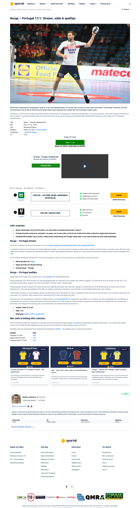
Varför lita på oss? (107, 459)
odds (77, 323)
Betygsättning (106, 452)
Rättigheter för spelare (47, 459)
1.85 (34, 335)
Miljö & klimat (45, 470)
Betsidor (43, 4)
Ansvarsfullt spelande (47, 452)
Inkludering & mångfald (17, 463)
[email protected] (20, 406)
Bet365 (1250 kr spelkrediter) (34, 314)
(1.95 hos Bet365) (40, 130)
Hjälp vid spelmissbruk (47, 456)
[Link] (29, 357)
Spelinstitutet (45, 463)
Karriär (104, 463)
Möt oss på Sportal (108, 456)
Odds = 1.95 (70, 142)
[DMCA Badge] (21, 497)
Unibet (21, 216)
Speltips (82, 4)
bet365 (21, 200)
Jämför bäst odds (57, 4)
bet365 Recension (119, 200)
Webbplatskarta (76, 463)
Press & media (76, 459)
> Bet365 (27, 132)
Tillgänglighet (76, 470)
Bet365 (58, 329)
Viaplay (34, 132)
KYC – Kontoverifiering (17, 459)
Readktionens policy (108, 466)
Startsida (13, 10)
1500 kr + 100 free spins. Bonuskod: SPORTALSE (50, 196)
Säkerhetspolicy (76, 466)
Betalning (71, 4)
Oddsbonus (31, 4)
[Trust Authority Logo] (40, 497)
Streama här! (46, 165)
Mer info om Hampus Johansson (23, 427)
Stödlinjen (44, 466)
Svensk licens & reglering (48, 473)
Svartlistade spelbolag (47, 477)
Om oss (104, 470)
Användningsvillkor (15, 452)
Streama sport (105, 4)
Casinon (92, 4)
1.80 (34, 340)
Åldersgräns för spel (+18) (18, 456)
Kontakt (74, 456)
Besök (119, 195)
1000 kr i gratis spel (50, 213)
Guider (74, 452)
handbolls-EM (63, 299)
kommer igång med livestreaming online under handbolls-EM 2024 (71, 245)
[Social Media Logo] (67, 487)
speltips (49, 277)
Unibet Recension (119, 216)
